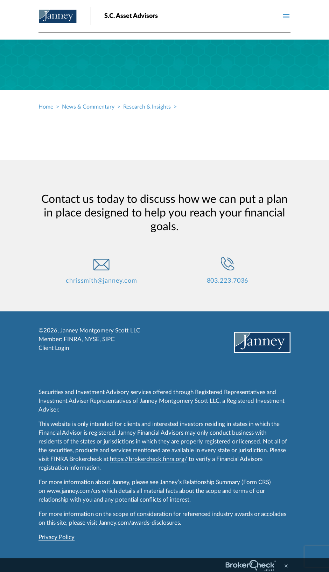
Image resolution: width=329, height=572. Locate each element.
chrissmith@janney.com (101, 281)
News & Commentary (88, 107)
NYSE (91, 339)
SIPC (108, 339)
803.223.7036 (227, 281)
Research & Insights (147, 107)
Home (45, 107)
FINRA (73, 339)
